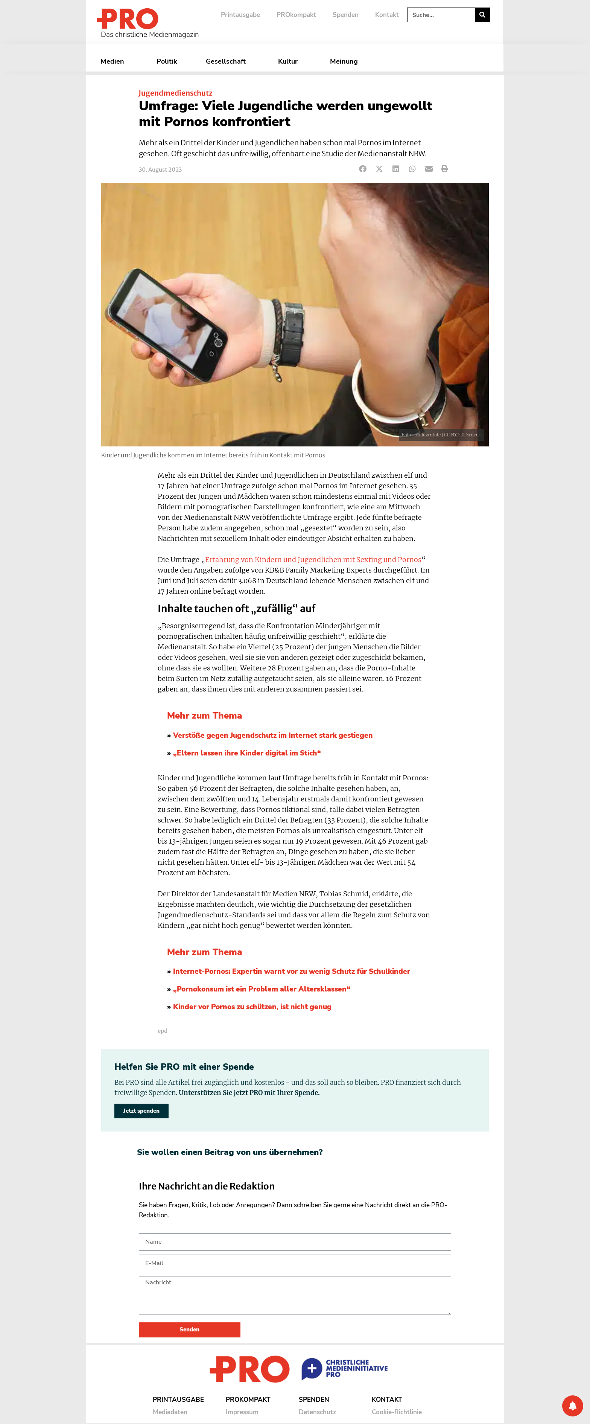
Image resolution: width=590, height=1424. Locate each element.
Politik (167, 61)
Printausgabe (240, 15)
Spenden (346, 15)
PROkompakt (296, 15)
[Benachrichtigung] (572, 1405)
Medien (114, 61)
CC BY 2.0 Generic (462, 435)
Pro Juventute (427, 435)
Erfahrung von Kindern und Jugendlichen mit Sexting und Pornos (313, 560)
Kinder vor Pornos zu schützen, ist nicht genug (252, 1007)
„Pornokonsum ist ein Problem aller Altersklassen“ (261, 989)
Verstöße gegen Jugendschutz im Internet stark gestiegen (273, 735)
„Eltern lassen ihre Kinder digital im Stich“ (247, 753)
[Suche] (482, 15)
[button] (363, 168)
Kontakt (387, 15)
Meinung (346, 61)
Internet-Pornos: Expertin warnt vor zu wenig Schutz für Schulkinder (291, 971)
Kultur (289, 61)
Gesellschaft (227, 61)
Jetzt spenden (141, 1111)
